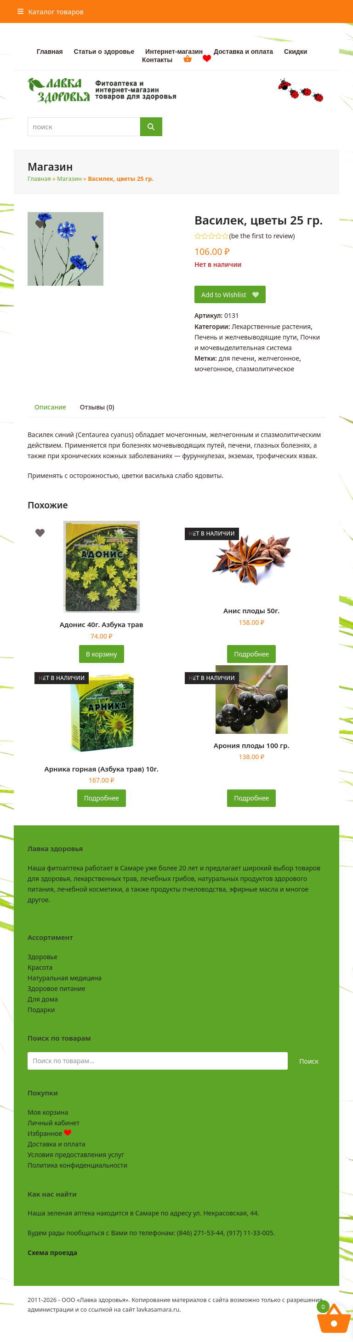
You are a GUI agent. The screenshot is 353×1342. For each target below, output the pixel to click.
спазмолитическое (265, 368)
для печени (236, 358)
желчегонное (278, 358)
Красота (40, 967)
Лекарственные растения (271, 326)
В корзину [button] (101, 654)
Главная (39, 178)
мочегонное (213, 368)
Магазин (69, 178)
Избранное (49, 1133)
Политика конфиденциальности (77, 1165)
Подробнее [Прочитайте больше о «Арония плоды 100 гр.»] (251, 798)
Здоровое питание (56, 988)
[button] (50, 11)
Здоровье (42, 956)
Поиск (309, 1061)
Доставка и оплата (56, 1144)
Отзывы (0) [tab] (97, 407)
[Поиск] (151, 126)
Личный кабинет (54, 1122)
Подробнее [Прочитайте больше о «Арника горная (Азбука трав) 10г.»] (101, 798)
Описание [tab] (50, 407)
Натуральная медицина (65, 977)
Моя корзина (48, 1112)
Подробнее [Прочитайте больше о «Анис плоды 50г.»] (251, 654)
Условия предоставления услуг (76, 1154)
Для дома (43, 999)
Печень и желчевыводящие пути (245, 337)
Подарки (41, 1009)
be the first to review (262, 236)
